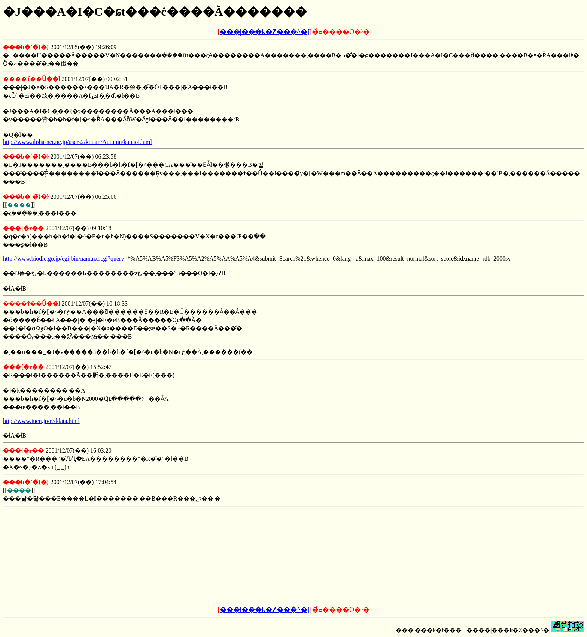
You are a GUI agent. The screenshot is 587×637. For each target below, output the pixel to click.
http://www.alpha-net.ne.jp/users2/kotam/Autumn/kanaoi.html (77, 142)
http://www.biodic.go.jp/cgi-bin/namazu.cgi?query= (65, 258)
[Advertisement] (236, 556)
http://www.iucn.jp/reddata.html (41, 421)
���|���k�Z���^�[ (265, 32)
